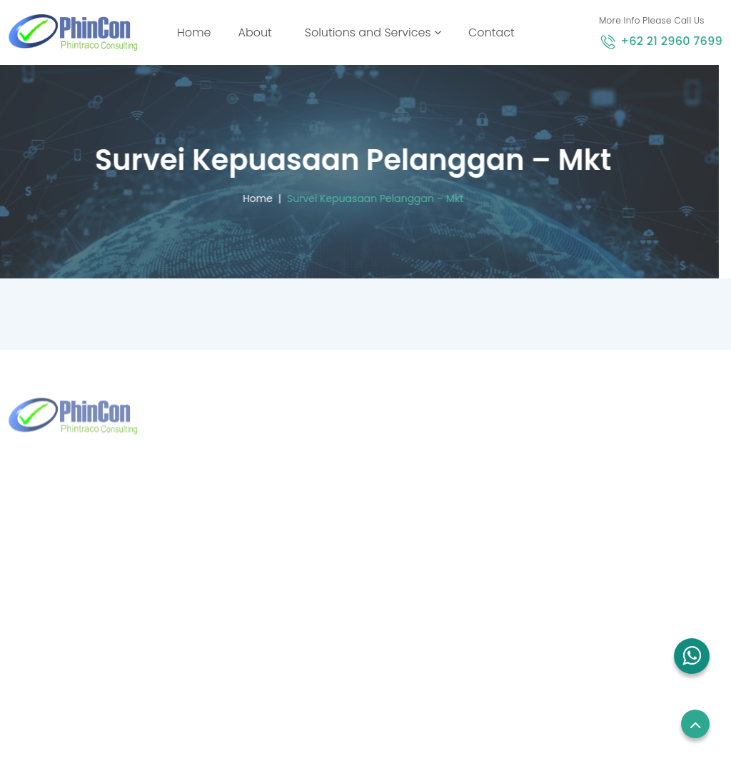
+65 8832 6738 (253, 567)
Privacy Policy (594, 576)
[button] (692, 656)
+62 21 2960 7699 (671, 41)
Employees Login (603, 496)
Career (578, 522)
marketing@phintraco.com (102, 622)
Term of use (590, 550)
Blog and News (415, 602)
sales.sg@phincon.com (275, 590)
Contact (491, 32)
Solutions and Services (373, 32)
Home (196, 32)
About (254, 32)
